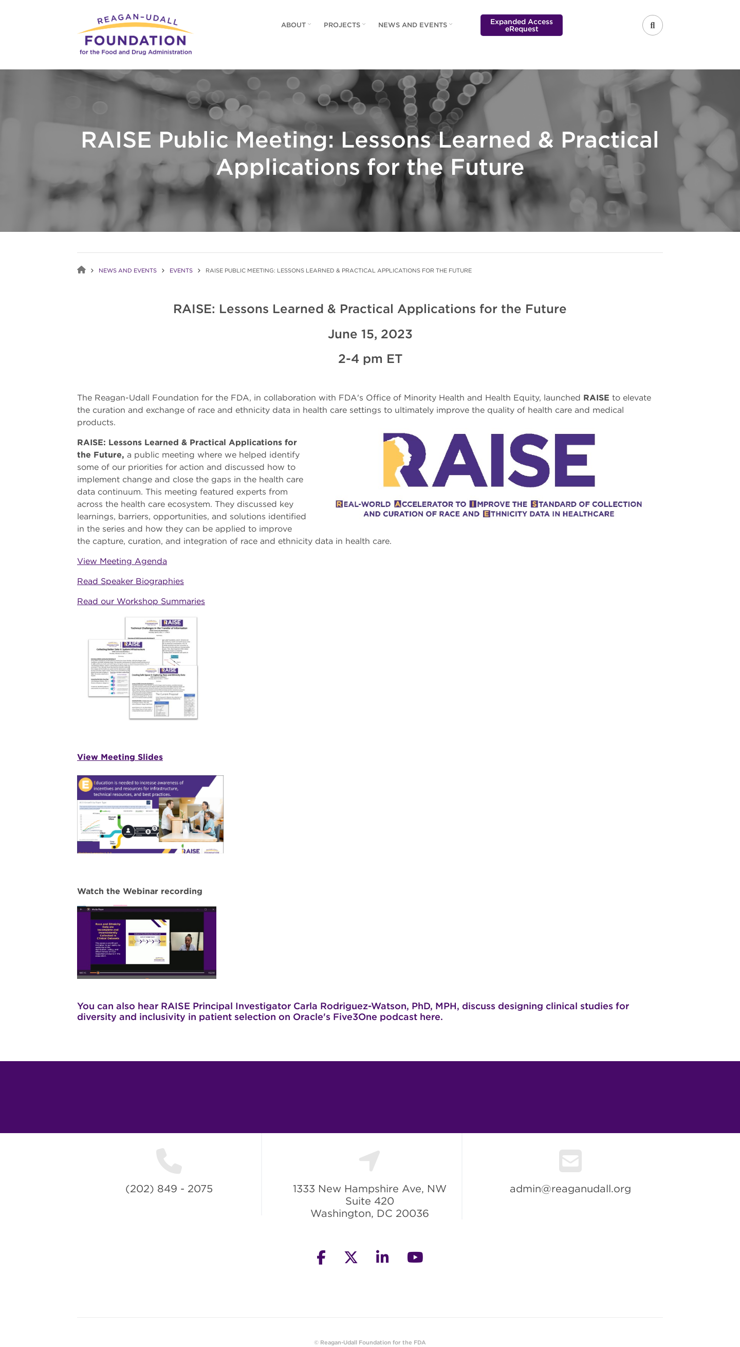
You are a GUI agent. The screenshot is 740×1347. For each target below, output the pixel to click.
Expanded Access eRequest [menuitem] (521, 25)
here (430, 1017)
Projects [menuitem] (346, 28)
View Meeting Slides (120, 757)
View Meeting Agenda (122, 561)
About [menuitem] (297, 28)
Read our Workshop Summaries (141, 601)
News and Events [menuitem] (416, 28)
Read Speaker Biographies (130, 581)
